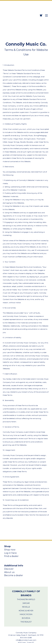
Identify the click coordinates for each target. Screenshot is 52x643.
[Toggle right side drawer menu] (46, 5)
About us (9, 551)
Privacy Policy (26, 633)
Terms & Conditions (26, 636)
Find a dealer (11, 535)
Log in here (10, 532)
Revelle (26, 586)
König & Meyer (26, 590)
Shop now (9, 529)
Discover (9, 548)
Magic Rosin (26, 593)
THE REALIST (26, 601)
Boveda (26, 597)
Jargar (26, 582)
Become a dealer (13, 554)
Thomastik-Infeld (26, 579)
